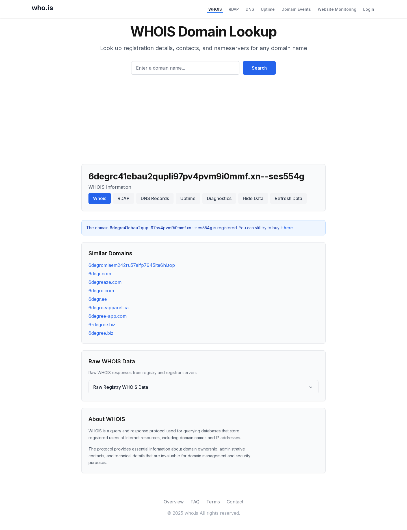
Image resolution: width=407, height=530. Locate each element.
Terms (213, 502)
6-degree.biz (101, 324)
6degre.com (101, 290)
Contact (235, 502)
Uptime (268, 9)
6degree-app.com (107, 316)
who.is (42, 8)
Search (259, 68)
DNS (250, 9)
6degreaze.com (105, 282)
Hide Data (253, 198)
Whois (99, 198)
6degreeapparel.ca (108, 307)
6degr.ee (97, 299)
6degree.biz (100, 333)
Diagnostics (219, 198)
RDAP (234, 9)
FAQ (195, 502)
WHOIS (215, 9)
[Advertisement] (203, 117)
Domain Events (296, 9)
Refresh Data (288, 198)
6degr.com (99, 273)
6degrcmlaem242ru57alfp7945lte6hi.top (131, 265)
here (288, 227)
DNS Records (155, 198)
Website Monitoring (337, 9)
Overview (174, 502)
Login (368, 9)
